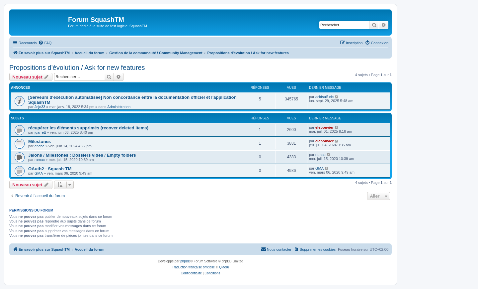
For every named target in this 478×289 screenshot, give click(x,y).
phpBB (185, 261)
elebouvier (324, 127)
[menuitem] (44, 43)
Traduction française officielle (193, 267)
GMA (39, 173)
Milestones (39, 141)
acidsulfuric (324, 97)
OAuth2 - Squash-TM (49, 168)
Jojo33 (40, 107)
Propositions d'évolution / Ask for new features (77, 67)
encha (39, 146)
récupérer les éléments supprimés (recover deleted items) (88, 127)
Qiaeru (224, 267)
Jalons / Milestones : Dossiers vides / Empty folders (82, 155)
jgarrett (40, 132)
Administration (118, 107)
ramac (40, 160)
